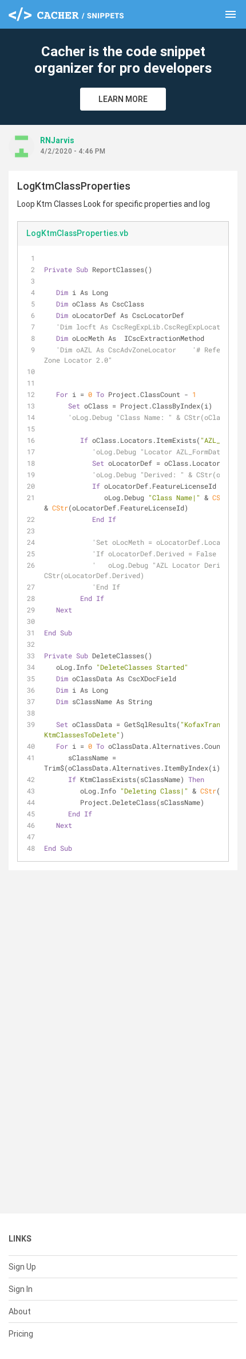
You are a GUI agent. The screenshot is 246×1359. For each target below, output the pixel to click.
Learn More (123, 99)
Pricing (21, 1334)
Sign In (21, 1289)
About (20, 1311)
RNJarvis (57, 140)
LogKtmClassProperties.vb (77, 233)
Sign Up (22, 1267)
